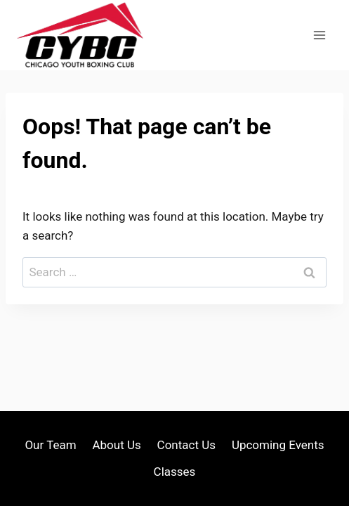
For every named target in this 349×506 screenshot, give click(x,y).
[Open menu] (319, 35)
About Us (116, 445)
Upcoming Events (278, 445)
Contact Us (186, 445)
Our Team (50, 445)
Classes (175, 472)
